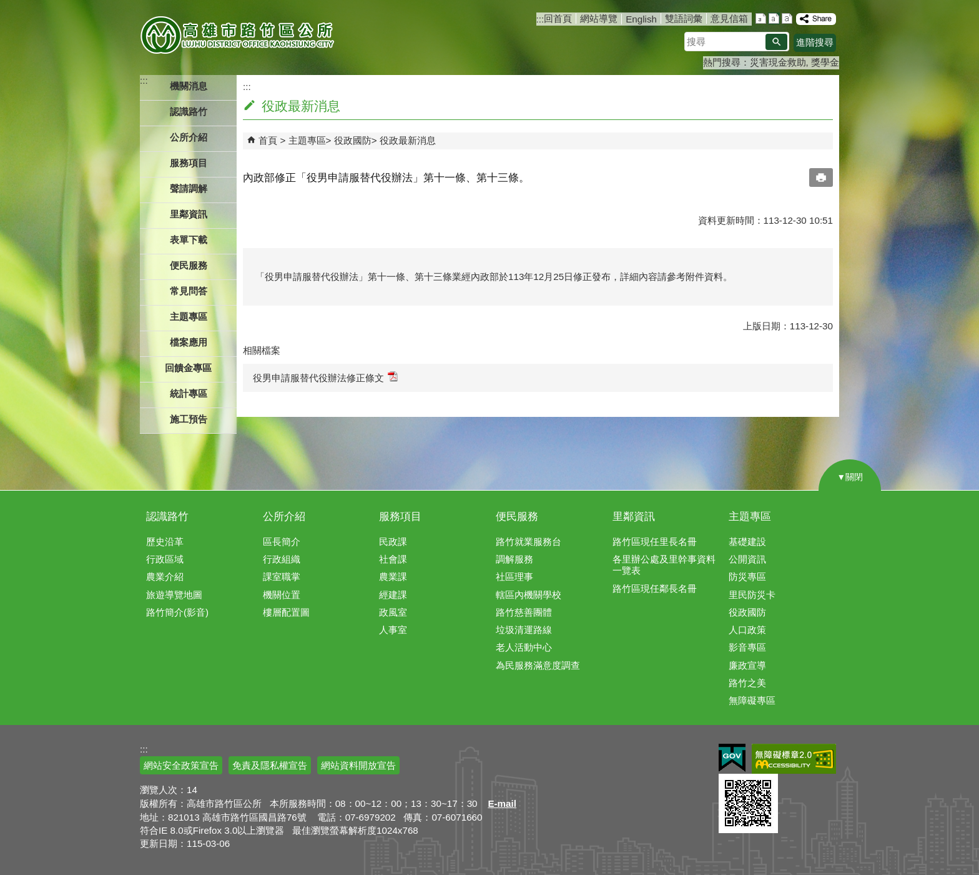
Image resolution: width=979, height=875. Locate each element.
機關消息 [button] (188, 86)
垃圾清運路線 (524, 629)
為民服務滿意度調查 (538, 665)
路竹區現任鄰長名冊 (654, 588)
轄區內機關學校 (528, 594)
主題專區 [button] (188, 316)
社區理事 (514, 576)
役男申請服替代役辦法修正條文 (325, 377)
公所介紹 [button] (188, 137)
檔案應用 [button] (188, 342)
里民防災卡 (752, 594)
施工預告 (188, 419)
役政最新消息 (408, 140)
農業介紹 (165, 576)
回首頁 (558, 18)
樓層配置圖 (286, 612)
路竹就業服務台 (528, 541)
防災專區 (747, 576)
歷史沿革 (165, 541)
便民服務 (517, 516)
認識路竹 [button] (188, 111)
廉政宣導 (747, 665)
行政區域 (165, 559)
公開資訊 (747, 559)
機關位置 (281, 594)
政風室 (393, 612)
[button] (776, 42)
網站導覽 (598, 18)
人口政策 (747, 629)
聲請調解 (188, 188)
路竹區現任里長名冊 (654, 541)
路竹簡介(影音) (177, 612)
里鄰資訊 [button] (188, 214)
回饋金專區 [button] (188, 367)
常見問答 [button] (188, 291)
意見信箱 (729, 18)
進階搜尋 (815, 42)
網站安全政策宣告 (181, 765)
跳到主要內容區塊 (6, 6)
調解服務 (514, 559)
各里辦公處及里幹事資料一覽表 (664, 565)
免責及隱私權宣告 (269, 765)
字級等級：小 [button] (760, 18)
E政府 (732, 758)
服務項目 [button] (188, 163)
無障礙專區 (752, 700)
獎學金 (825, 62)
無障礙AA (794, 759)
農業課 (393, 576)
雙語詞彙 (683, 18)
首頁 (267, 140)
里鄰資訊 (633, 516)
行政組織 (281, 559)
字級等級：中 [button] (774, 18)
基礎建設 (747, 541)
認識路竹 (167, 516)
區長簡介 (281, 541)
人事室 (393, 629)
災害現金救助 (778, 62)
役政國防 (352, 140)
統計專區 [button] (188, 393)
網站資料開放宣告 (358, 765)
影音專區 (747, 647)
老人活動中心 (524, 647)
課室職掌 (281, 576)
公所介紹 (284, 516)
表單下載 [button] (188, 239)
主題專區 (307, 140)
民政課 (393, 541)
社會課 (393, 559)
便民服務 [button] (188, 265)
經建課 (393, 594)
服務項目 (400, 516)
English (641, 19)
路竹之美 (747, 683)
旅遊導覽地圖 (174, 594)
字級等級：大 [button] (787, 18)
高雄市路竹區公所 (238, 34)
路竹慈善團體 (524, 612)
